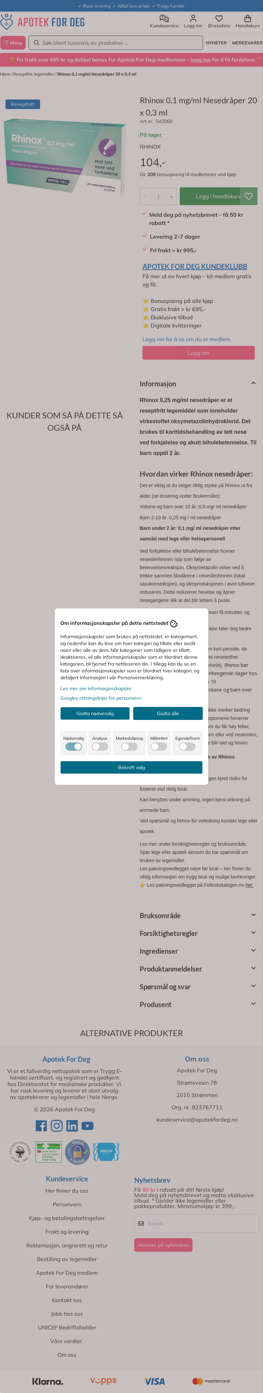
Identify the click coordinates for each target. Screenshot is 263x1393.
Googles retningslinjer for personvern (100, 698)
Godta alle (168, 713)
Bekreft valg (131, 767)
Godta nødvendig (95, 713)
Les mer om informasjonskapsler (96, 688)
